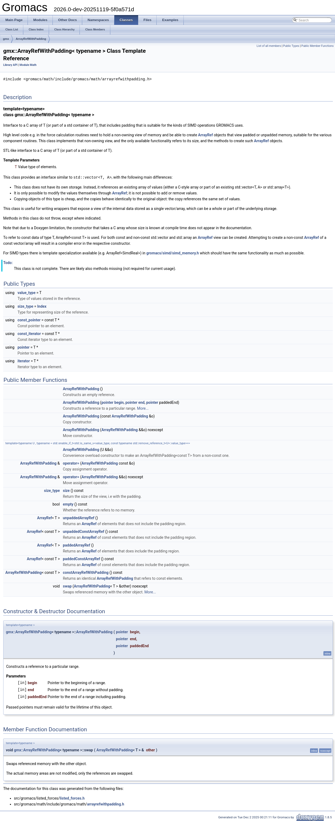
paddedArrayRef (76, 545)
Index (42, 306)
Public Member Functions (317, 46)
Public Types (291, 46)
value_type (26, 292)
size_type (25, 306)
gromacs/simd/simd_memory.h (172, 252)
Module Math (28, 65)
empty (68, 504)
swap (67, 585)
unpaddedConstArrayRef (83, 531)
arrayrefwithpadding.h (105, 803)
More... (143, 408)
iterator (23, 360)
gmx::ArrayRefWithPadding (29, 631)
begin (119, 402)
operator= (71, 463)
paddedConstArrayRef (81, 558)
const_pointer (28, 319)
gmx (6, 38)
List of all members (269, 46)
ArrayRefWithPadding (31, 38)
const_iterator (29, 333)
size (66, 490)
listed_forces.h (72, 798)
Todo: (8, 262)
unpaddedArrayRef (79, 517)
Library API (10, 65)
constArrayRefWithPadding (86, 572)
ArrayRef (205, 135)
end (141, 402)
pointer (23, 347)
